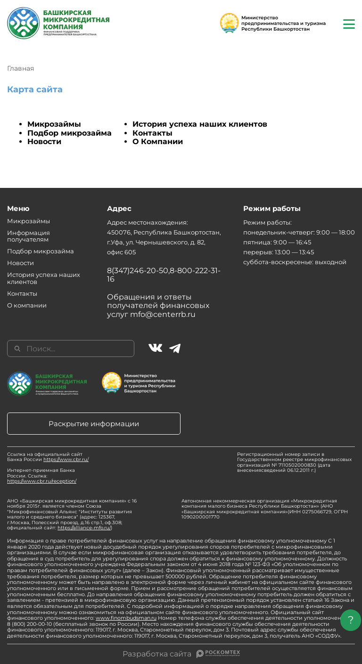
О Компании (157, 141)
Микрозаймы (54, 124)
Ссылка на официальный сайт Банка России (48, 457)
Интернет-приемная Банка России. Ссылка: (41, 475)
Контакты (152, 133)
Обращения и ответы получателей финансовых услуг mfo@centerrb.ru (158, 305)
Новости (44, 141)
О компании (27, 305)
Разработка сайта (157, 654)
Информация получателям (28, 236)
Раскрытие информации (94, 423)
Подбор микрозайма (69, 133)
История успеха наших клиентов (199, 124)
